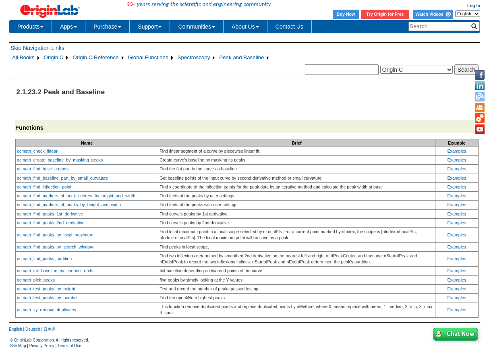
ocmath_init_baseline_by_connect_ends (55, 270)
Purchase (107, 26)
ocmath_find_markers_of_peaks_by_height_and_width (69, 204)
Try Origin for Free (385, 14)
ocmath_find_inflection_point (44, 186)
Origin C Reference (95, 57)
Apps (68, 26)
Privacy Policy (41, 346)
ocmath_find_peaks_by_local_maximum (55, 234)
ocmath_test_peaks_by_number (47, 297)
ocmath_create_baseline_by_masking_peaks (60, 159)
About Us (245, 26)
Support (150, 26)
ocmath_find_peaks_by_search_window (55, 246)
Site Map (18, 346)
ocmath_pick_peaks (36, 279)
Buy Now (346, 14)
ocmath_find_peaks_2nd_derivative (51, 222)
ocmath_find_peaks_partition (44, 258)
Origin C (54, 57)
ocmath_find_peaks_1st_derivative (50, 213)
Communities (196, 26)
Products (30, 26)
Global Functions (148, 57)
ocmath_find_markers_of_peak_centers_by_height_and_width (76, 195)
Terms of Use (69, 346)
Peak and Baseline (241, 57)
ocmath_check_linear (37, 151)
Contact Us (289, 26)
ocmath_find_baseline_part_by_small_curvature (62, 178)
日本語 (50, 329)
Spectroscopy (194, 57)
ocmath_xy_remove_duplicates (46, 309)
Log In (473, 5)
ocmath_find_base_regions (42, 168)
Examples (456, 151)
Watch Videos (432, 14)
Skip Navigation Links (37, 48)
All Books (23, 57)
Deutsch (32, 329)
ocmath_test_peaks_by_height (46, 288)
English (15, 329)
